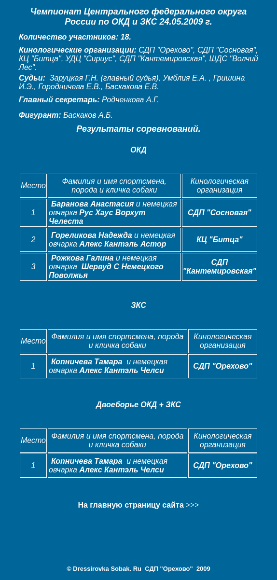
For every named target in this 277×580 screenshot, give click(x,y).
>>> (192, 505)
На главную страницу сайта (132, 505)
